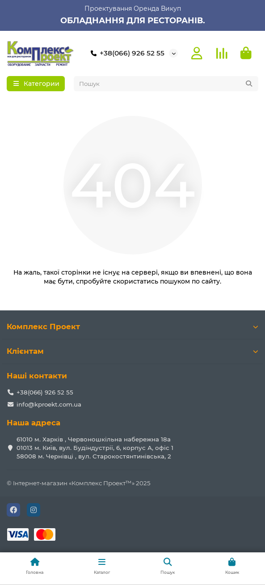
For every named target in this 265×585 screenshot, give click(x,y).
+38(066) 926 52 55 (125, 53)
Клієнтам (132, 351)
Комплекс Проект (132, 326)
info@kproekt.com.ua (49, 404)
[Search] (166, 83)
